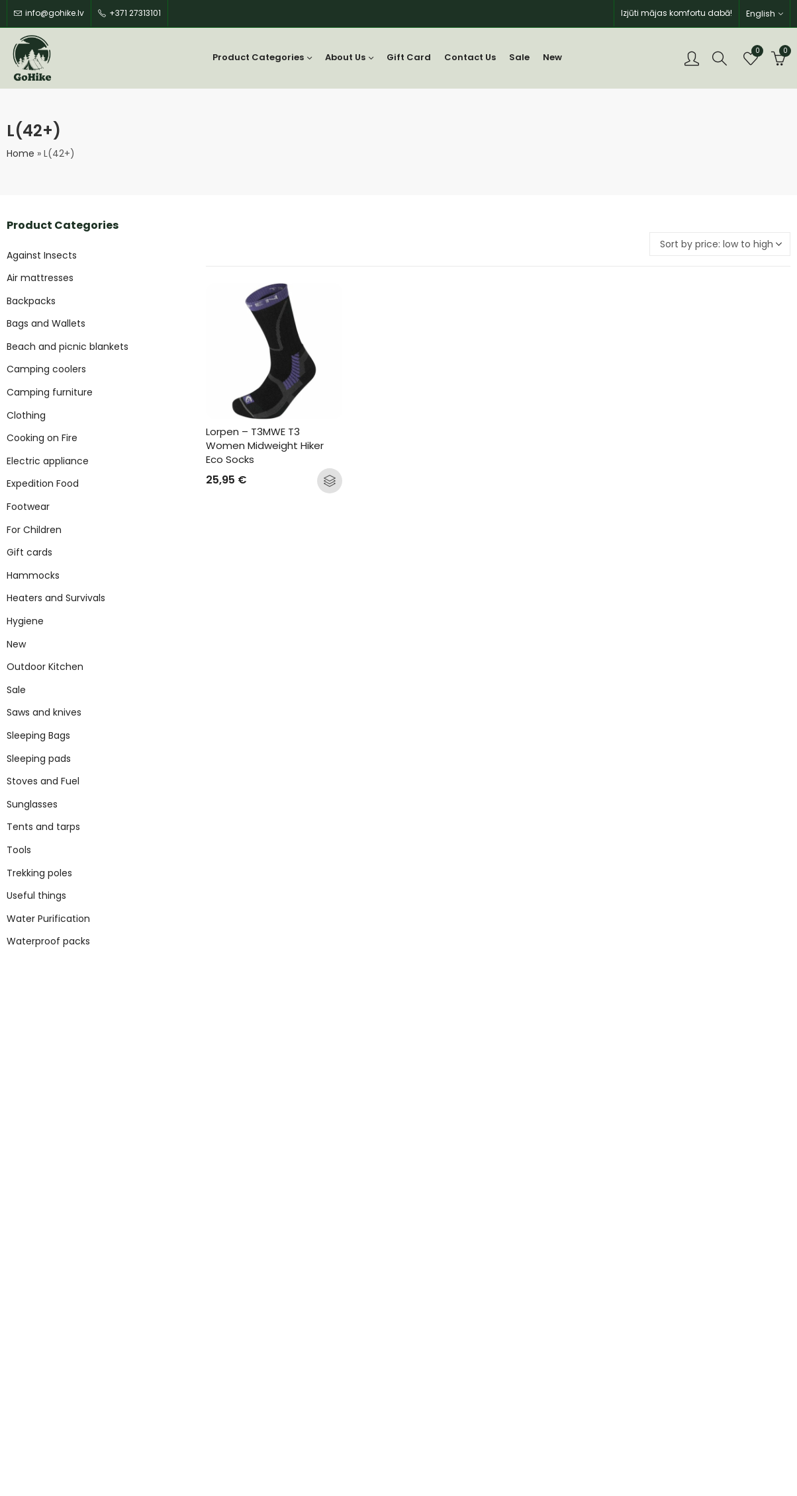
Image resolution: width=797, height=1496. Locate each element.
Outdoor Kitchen (45, 666)
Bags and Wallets (46, 323)
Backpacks (31, 301)
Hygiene (25, 621)
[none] (764, 13)
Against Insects (42, 255)
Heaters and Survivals (56, 597)
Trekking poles (39, 873)
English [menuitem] (760, 13)
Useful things (36, 895)
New (16, 644)
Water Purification (48, 918)
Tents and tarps (43, 826)
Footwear (28, 506)
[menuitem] (764, 13)
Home (20, 153)
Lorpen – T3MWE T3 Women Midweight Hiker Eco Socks (266, 445)
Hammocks (33, 575)
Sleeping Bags (38, 735)
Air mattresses (40, 277)
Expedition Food (43, 483)
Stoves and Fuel (43, 781)
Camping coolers (46, 369)
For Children (34, 529)
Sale (16, 689)
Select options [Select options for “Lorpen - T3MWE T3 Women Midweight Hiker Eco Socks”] (329, 480)
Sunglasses (32, 804)
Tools (19, 849)
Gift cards (29, 552)
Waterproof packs (48, 941)
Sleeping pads (39, 758)
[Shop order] (719, 244)
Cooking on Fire (42, 437)
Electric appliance (48, 461)
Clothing (26, 415)
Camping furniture (50, 392)
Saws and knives (44, 712)
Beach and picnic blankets (67, 346)
